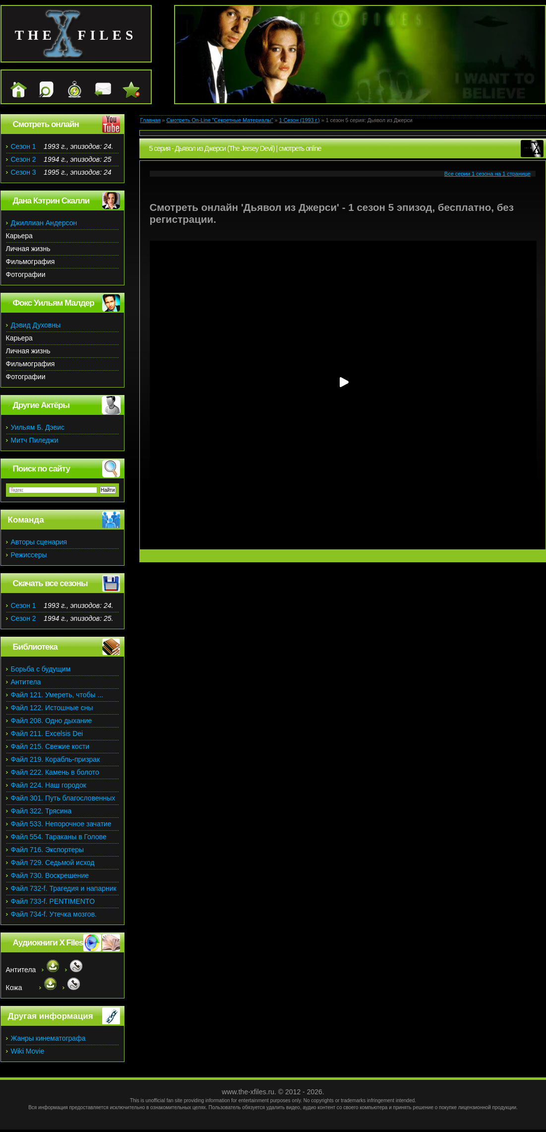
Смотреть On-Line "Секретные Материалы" (219, 120)
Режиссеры (29, 555)
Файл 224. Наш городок (48, 785)
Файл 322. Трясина (41, 811)
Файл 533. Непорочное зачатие (61, 824)
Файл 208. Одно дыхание (51, 721)
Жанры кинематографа (48, 1038)
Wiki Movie (28, 1051)
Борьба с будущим (41, 669)
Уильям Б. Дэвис (38, 427)
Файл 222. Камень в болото (55, 772)
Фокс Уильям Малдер (53, 303)
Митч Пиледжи (35, 440)
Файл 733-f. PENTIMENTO (53, 901)
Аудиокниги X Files (48, 942)
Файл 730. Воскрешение (50, 875)
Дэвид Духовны (36, 325)
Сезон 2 (23, 159)
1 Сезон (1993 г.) (299, 120)
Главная (150, 120)
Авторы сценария (39, 542)
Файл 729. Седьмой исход (53, 862)
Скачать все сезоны (50, 583)
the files (76, 35)
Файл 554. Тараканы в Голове (59, 837)
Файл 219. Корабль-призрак (55, 759)
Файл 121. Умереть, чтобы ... (57, 695)
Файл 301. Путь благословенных (63, 798)
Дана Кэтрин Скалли (51, 200)
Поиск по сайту (41, 468)
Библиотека (35, 647)
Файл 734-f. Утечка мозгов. (54, 914)
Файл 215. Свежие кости (50, 746)
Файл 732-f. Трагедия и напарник (64, 888)
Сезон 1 (23, 146)
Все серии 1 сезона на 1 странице (487, 174)
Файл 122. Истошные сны (52, 708)
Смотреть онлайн (46, 124)
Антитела (26, 682)
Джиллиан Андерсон (44, 223)
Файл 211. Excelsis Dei (47, 733)
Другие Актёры (41, 405)
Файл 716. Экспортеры (47, 850)
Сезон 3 (23, 172)
